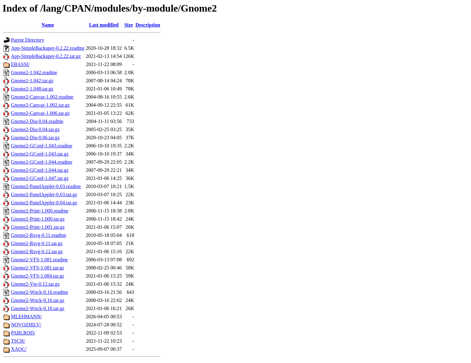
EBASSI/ (20, 64)
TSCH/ (18, 341)
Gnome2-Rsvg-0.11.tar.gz (37, 243)
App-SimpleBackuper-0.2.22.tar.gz (46, 56)
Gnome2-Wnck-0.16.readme (39, 292)
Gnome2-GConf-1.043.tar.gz (39, 153)
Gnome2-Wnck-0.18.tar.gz (37, 308)
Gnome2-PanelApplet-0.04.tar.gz (44, 202)
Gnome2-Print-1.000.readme (39, 210)
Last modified (104, 25)
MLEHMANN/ (26, 316)
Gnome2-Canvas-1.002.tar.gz (40, 105)
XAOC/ (19, 349)
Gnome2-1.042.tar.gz (32, 80)
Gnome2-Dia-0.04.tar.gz (35, 129)
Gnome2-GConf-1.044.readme (41, 162)
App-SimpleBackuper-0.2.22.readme (48, 48)
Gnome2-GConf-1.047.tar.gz (39, 178)
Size (128, 25)
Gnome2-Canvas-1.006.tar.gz (40, 113)
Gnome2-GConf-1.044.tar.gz (39, 170)
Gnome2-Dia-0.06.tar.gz (35, 137)
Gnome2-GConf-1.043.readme (41, 145)
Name (48, 25)
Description (147, 25)
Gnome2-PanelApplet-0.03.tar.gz (44, 194)
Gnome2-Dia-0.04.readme (37, 121)
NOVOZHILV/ (26, 324)
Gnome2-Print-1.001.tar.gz (38, 227)
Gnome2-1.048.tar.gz (32, 88)
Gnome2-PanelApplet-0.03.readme (46, 186)
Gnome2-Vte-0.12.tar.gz (35, 284)
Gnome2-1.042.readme (34, 72)
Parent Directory (27, 40)
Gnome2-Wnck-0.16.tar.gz (37, 300)
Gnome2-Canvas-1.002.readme (42, 97)
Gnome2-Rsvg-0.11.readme (38, 235)
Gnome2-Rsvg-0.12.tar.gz (37, 251)
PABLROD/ (23, 332)
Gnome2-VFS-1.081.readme (39, 259)
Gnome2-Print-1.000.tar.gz (38, 219)
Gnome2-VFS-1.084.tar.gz (37, 276)
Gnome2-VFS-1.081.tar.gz (37, 267)
